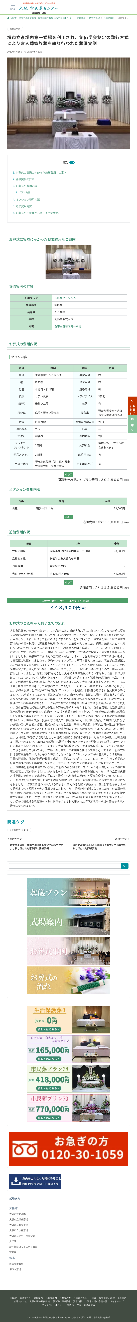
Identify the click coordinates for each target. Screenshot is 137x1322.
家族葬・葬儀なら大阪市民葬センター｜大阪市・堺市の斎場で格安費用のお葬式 (72, 1317)
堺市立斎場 (15, 1269)
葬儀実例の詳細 (25, 179)
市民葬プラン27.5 (65, 298)
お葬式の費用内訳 (26, 186)
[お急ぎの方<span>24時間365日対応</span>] (132, 406)
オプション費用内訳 (28, 199)
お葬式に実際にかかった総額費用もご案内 (41, 172)
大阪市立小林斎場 (18, 1230)
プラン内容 (24, 192)
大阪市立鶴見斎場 (18, 1224)
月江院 (12, 1241)
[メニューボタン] (13, 7)
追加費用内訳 (24, 206)
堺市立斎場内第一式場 (67, 326)
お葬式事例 (15, 29)
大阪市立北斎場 (17, 1214)
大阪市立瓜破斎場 (18, 1219)
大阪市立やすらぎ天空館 (22, 1235)
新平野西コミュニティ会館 (23, 1246)
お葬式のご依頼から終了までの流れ (37, 213)
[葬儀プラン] (132, 424)
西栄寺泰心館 (16, 1263)
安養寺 (12, 1252)
